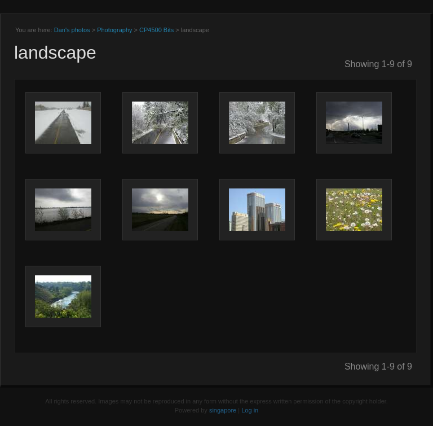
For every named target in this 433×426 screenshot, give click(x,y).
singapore (222, 410)
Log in (249, 410)
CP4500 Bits (156, 30)
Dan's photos (72, 30)
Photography (114, 30)
